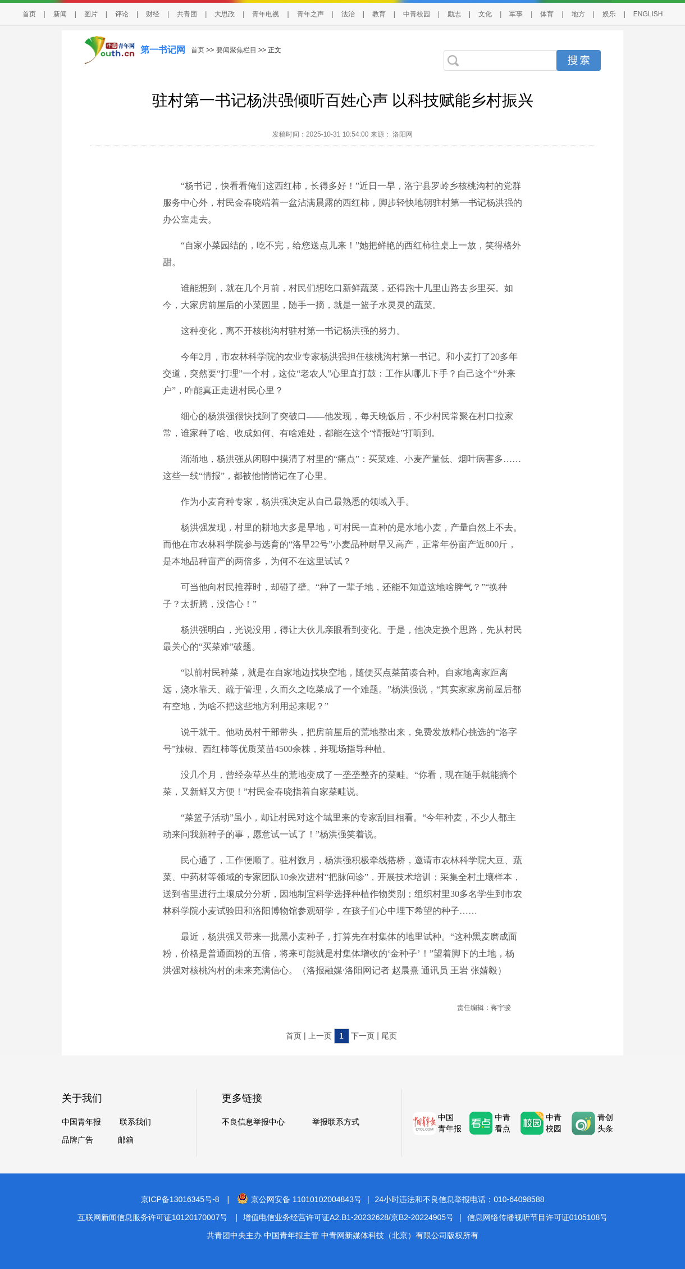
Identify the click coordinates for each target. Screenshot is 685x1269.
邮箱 (126, 1139)
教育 (379, 14)
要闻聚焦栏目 (236, 50)
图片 (91, 14)
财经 (152, 14)
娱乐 (609, 14)
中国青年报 (81, 1121)
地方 (578, 14)
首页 (29, 14)
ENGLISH (648, 14)
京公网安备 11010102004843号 (299, 1199)
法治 (348, 14)
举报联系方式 (335, 1121)
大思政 (224, 14)
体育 (547, 14)
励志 (454, 14)
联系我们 (135, 1121)
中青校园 (416, 14)
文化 (485, 14)
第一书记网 (162, 50)
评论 (122, 14)
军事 (516, 14)
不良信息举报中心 (253, 1121)
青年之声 (310, 14)
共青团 (187, 14)
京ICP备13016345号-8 (180, 1199)
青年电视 (265, 14)
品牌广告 (77, 1139)
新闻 (60, 14)
